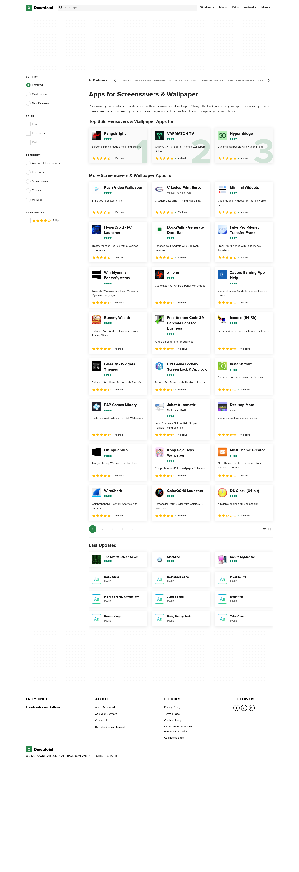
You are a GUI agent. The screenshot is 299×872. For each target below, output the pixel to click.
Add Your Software (106, 714)
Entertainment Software (211, 80)
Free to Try (35, 133)
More (266, 7)
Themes (34, 190)
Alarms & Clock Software (43, 163)
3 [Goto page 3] (112, 529)
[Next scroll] (268, 80)
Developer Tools (162, 80)
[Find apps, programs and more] (127, 8)
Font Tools (35, 172)
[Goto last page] (266, 529)
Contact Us (101, 720)
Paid (31, 142)
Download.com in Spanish (110, 727)
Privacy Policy (172, 707)
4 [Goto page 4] (122, 529)
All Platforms (98, 80)
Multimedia (262, 80)
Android (249, 7)
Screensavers (37, 181)
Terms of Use (172, 714)
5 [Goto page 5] (132, 529)
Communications (142, 80)
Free (32, 124)
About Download (105, 707)
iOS (234, 7)
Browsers (126, 80)
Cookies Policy (172, 720)
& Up (42, 220)
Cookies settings (174, 737)
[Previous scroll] (115, 80)
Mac (221, 7)
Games (229, 80)
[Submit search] (61, 8)
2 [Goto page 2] (102, 529)
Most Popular (36, 94)
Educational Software (185, 80)
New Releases (37, 103)
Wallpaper (34, 200)
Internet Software (245, 80)
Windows (206, 7)
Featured (34, 85)
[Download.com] (39, 8)
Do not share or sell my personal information (178, 729)
